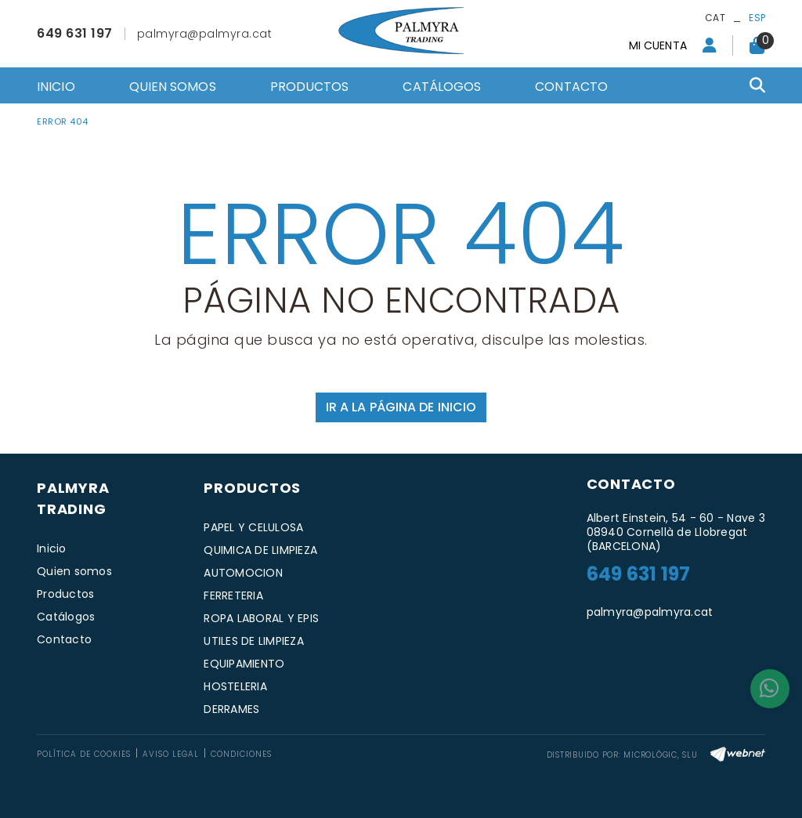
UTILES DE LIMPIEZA (254, 641)
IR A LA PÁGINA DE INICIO (401, 407)
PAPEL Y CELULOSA (253, 527)
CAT (715, 17)
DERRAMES (231, 709)
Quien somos (74, 571)
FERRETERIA (233, 595)
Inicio (52, 548)
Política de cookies (84, 754)
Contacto (64, 639)
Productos (65, 594)
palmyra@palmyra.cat (205, 34)
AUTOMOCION (243, 573)
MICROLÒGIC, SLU (660, 755)
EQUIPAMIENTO (244, 663)
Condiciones (241, 754)
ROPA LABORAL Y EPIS (261, 618)
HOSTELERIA (235, 686)
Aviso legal (171, 754)
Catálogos (66, 616)
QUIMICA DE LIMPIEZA (260, 550)
